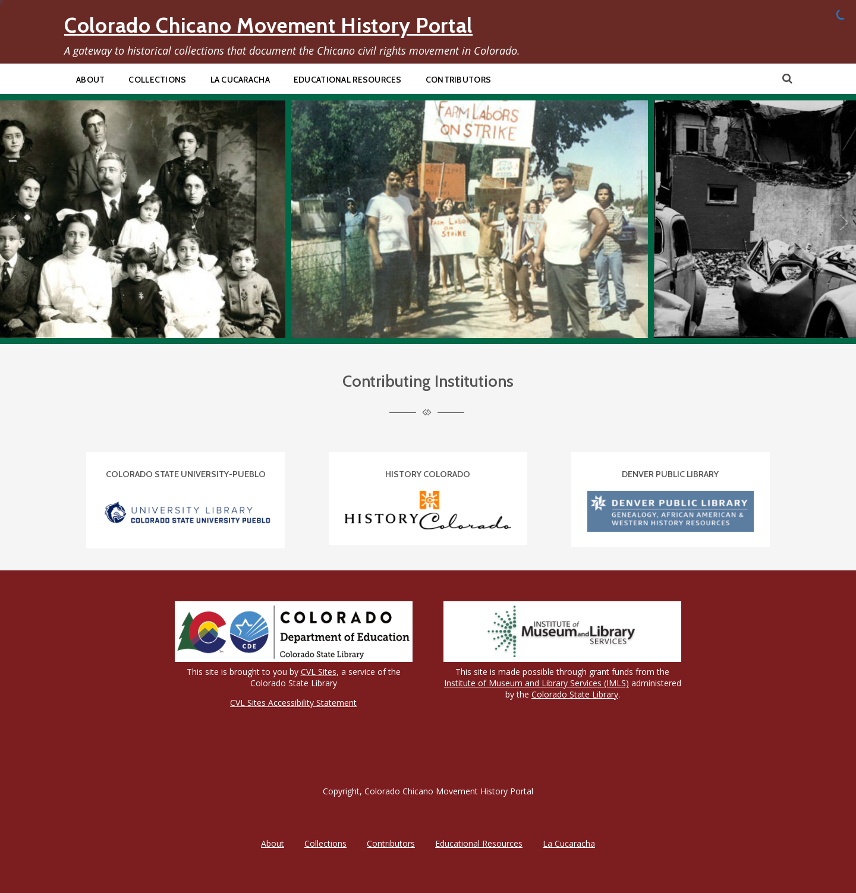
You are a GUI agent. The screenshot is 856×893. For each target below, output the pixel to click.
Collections (157, 79)
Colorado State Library (574, 694)
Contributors (458, 79)
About (90, 79)
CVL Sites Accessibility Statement (293, 702)
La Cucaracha (240, 79)
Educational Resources (348, 79)
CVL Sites (318, 671)
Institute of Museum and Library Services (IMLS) (536, 683)
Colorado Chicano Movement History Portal (268, 25)
